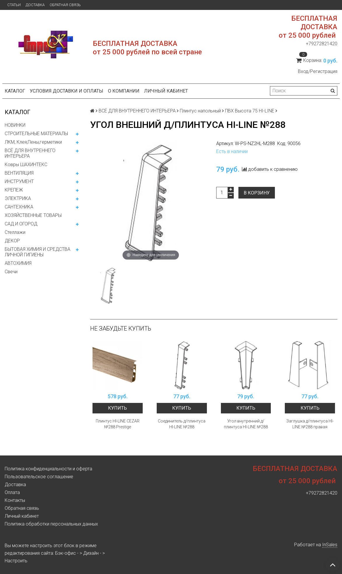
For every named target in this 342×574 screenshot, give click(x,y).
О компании (123, 91)
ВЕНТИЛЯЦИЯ (19, 173)
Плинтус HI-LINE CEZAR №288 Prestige (117, 424)
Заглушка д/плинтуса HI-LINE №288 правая (310, 424)
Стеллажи (15, 232)
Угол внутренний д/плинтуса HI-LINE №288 (246, 424)
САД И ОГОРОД (21, 224)
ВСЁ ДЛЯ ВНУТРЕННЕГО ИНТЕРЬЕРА (30, 153)
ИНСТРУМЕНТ (19, 181)
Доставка (35, 5)
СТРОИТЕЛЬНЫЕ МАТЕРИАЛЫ (36, 133)
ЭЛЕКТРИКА (18, 198)
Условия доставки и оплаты (66, 91)
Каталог (15, 91)
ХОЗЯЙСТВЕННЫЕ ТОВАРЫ (33, 215)
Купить (117, 408)
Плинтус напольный (200, 111)
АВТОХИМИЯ (18, 263)
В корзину (257, 193)
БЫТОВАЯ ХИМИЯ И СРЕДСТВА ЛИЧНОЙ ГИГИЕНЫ (37, 252)
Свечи (11, 271)
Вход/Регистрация (317, 71)
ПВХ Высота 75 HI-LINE (249, 111)
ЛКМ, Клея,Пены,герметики (33, 142)
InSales (329, 544)
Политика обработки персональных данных (51, 524)
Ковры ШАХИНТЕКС (26, 164)
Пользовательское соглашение (39, 476)
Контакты (15, 500)
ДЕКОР (12, 240)
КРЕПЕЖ (14, 190)
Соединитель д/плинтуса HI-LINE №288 (181, 424)
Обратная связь (65, 5)
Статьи (14, 5)
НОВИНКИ (15, 125)
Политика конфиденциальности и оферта (48, 469)
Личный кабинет (166, 91)
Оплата (12, 492)
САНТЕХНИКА (19, 207)
